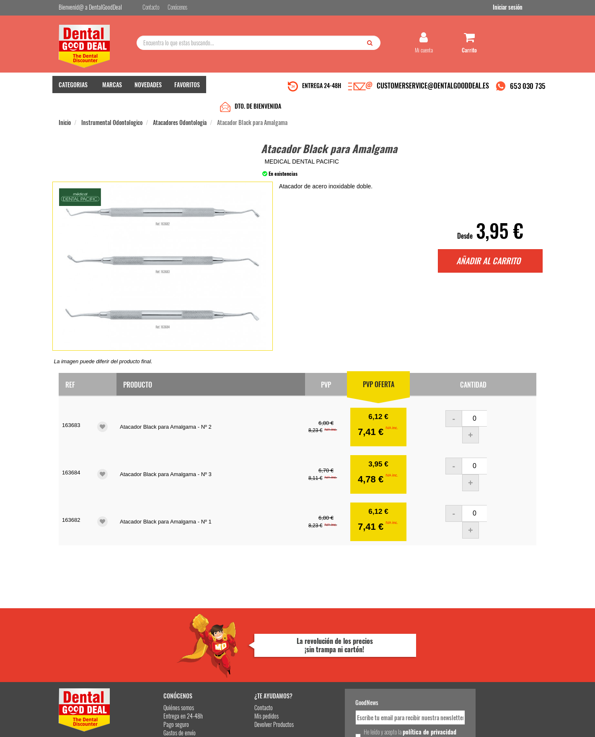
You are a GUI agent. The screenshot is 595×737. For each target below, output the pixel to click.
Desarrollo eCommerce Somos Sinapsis (90, 729)
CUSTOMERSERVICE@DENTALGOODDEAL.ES (433, 89)
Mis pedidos (234, 642)
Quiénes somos (155, 634)
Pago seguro (153, 650)
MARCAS (112, 88)
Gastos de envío (156, 659)
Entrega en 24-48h (160, 642)
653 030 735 (528, 89)
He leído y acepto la (355, 662)
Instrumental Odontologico (111, 105)
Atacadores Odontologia (180, 105)
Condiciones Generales (400, 724)
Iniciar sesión (521, 7)
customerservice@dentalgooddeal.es (323, 724)
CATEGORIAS (73, 88)
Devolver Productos (241, 650)
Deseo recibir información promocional (359, 677)
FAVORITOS (187, 88)
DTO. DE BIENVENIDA (258, 89)
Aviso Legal (367, 724)
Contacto (231, 634)
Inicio (65, 105)
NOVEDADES (148, 88)
